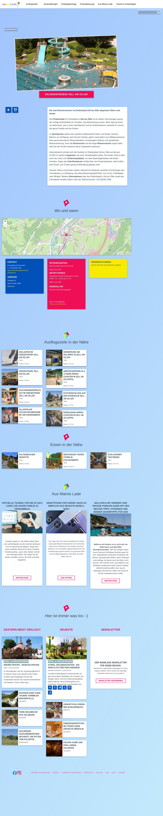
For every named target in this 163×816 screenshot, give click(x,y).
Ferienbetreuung (87, 4)
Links (113, 773)
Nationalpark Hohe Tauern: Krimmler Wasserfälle (30, 696)
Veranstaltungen (51, 4)
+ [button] (5, 221)
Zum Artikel (66, 578)
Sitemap (121, 773)
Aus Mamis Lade (105, 4)
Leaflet (119, 254)
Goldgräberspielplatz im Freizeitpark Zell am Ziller (30, 393)
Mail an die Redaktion (57, 304)
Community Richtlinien (71, 773)
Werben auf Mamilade (40, 773)
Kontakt (99, 773)
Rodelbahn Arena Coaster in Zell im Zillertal (73, 415)
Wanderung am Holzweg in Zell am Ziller (74, 355)
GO (159, 12)
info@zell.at (11, 273)
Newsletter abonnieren (111, 681)
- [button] (5, 225)
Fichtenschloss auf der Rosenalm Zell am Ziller (74, 396)
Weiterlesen (22, 578)
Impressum (88, 773)
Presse (56, 773)
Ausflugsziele (31, 4)
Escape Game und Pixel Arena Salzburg (73, 745)
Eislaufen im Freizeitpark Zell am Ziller (28, 355)
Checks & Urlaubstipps (126, 4)
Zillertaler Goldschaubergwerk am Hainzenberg (29, 412)
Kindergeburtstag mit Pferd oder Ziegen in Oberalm (73, 726)
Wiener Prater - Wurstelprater (21, 665)
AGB (107, 773)
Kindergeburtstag (68, 4)
